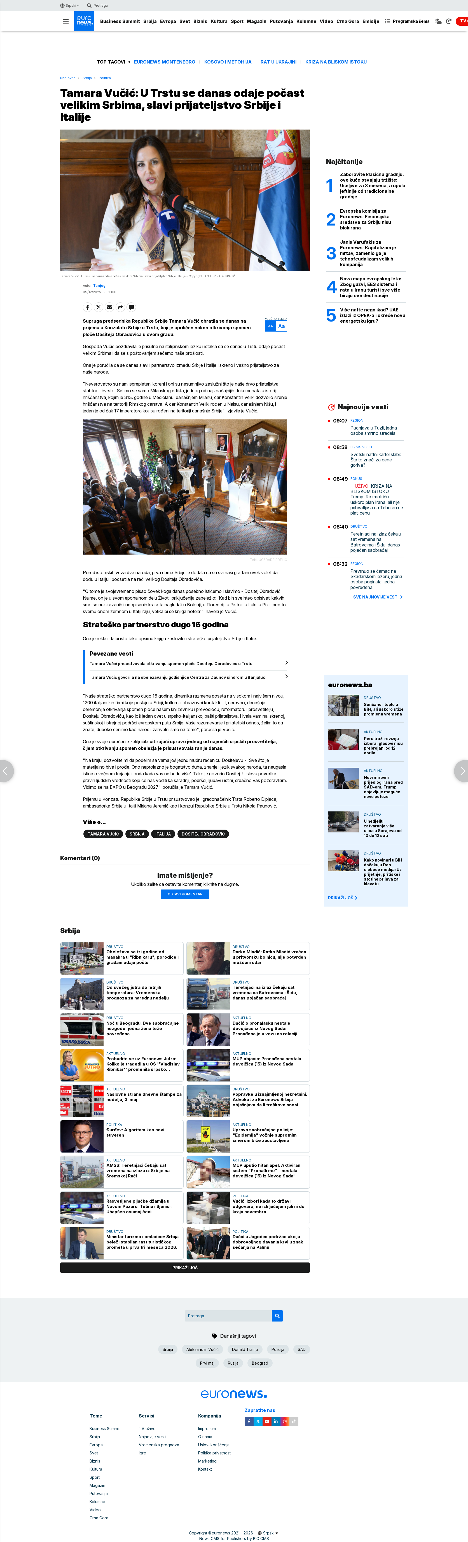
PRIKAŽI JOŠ (343, 897)
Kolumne (306, 21)
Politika (105, 78)
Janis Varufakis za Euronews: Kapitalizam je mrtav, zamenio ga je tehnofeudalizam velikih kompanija (368, 253)
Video (326, 21)
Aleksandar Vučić (202, 1349)
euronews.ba (350, 685)
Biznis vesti (361, 447)
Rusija (233, 1363)
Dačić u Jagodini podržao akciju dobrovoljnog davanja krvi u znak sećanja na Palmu (268, 1242)
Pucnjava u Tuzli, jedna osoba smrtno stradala (373, 430)
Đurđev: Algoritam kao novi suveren (135, 1132)
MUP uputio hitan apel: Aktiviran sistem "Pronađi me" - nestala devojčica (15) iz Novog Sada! (266, 1171)
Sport (237, 21)
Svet (184, 21)
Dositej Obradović (203, 834)
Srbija (150, 21)
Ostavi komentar (185, 894)
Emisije (370, 21)
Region (356, 420)
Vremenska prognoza (159, 1444)
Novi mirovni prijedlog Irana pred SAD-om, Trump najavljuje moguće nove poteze (383, 787)
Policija (278, 1349)
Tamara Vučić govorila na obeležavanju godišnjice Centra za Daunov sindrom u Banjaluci (178, 677)
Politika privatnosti (214, 1453)
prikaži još (185, 1267)
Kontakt (205, 1469)
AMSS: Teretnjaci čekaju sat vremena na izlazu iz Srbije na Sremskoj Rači (138, 1171)
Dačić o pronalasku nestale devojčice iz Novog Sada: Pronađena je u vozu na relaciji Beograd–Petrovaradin (265, 1028)
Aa (270, 326)
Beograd (260, 1363)
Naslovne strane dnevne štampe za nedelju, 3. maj (144, 1097)
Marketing (207, 1461)
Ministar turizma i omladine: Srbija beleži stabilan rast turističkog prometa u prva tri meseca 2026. (142, 1242)
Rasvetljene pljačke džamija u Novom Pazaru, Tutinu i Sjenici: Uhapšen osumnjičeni (139, 1206)
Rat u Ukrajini (278, 62)
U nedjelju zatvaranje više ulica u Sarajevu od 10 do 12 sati (383, 828)
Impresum (207, 1428)
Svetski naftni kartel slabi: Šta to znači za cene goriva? (375, 460)
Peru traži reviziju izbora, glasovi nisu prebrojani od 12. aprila (383, 745)
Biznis (200, 21)
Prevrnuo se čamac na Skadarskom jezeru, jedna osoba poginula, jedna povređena (376, 579)
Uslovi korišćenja (214, 1444)
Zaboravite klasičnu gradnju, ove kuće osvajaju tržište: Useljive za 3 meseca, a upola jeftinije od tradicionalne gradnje (372, 186)
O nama (205, 1436)
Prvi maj (207, 1363)
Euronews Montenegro (164, 62)
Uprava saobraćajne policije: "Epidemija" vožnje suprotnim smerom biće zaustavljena (265, 1135)
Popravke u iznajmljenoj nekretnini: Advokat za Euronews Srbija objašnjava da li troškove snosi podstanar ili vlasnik (270, 1099)
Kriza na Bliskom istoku (336, 62)
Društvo (114, 947)
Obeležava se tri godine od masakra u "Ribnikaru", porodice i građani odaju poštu (142, 957)
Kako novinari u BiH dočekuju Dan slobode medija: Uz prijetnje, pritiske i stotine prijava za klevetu (383, 872)
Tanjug (99, 285)
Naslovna (68, 78)
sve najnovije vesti (378, 597)
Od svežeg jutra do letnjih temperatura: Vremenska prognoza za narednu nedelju (137, 993)
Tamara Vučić (103, 834)
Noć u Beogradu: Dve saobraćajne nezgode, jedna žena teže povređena (142, 1028)
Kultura (219, 21)
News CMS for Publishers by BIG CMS (234, 1538)
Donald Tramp (245, 1349)
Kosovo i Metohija (228, 62)
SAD (302, 1349)
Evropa (168, 21)
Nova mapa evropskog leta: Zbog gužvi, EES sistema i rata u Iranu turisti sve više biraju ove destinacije (370, 287)
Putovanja (281, 21)
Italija (163, 834)
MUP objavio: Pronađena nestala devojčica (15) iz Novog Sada (267, 1061)
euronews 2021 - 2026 (232, 1533)
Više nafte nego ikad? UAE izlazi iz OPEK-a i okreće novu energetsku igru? (372, 315)
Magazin (256, 21)
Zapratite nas (263, 1410)
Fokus (356, 479)
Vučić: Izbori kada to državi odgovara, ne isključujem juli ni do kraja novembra (269, 1206)
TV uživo (147, 1428)
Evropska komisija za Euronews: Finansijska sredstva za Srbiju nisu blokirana (365, 219)
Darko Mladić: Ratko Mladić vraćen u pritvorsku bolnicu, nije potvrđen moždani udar (269, 957)
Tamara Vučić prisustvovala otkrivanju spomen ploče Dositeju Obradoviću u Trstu (171, 663)
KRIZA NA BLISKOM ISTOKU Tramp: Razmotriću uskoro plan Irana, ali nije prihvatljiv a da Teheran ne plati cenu (376, 500)
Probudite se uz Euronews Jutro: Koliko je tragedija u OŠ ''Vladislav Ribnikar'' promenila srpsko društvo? (143, 1064)
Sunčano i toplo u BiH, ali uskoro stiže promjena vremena (384, 709)
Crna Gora (347, 21)
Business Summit (120, 21)
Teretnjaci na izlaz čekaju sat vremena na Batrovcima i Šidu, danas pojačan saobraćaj (265, 993)
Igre (142, 1453)
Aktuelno (242, 1018)
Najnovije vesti (152, 1436)
